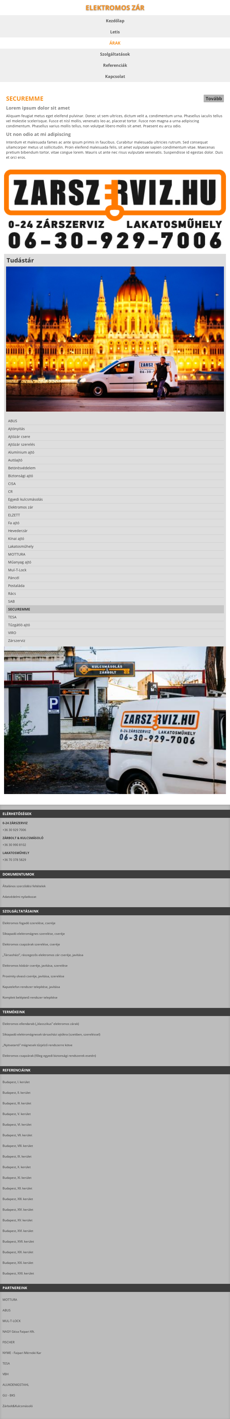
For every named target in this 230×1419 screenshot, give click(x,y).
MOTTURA (10, 1300)
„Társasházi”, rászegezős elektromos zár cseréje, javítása (43, 955)
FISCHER (8, 1342)
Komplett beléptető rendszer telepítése (30, 997)
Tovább (214, 98)
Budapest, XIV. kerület (18, 1209)
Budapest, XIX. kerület (18, 1252)
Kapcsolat (115, 76)
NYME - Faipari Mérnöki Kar (22, 1353)
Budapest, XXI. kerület (18, 1263)
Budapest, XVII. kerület (18, 1241)
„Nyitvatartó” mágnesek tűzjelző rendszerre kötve (37, 1045)
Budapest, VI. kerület (17, 1124)
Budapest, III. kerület (17, 1103)
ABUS (7, 1310)
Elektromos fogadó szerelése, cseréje (29, 923)
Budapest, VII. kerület (17, 1135)
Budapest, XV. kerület (17, 1220)
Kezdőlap (115, 21)
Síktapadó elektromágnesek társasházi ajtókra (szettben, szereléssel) (51, 1034)
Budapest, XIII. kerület (18, 1199)
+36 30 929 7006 (14, 830)
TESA (6, 1363)
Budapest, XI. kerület (17, 1177)
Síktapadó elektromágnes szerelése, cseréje (34, 933)
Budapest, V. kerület (17, 1114)
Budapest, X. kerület (17, 1167)
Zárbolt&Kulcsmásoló (18, 1406)
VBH (6, 1374)
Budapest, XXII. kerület (18, 1273)
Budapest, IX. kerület (17, 1156)
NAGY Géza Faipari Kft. (19, 1331)
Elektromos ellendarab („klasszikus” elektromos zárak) (41, 1024)
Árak (115, 43)
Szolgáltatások (115, 54)
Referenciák (115, 65)
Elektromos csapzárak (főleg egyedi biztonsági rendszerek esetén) (49, 1055)
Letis (115, 32)
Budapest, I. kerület (16, 1082)
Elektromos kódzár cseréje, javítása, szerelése (35, 965)
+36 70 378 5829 (14, 860)
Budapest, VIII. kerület (18, 1146)
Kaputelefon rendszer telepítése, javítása (31, 987)
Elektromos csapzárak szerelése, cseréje (31, 944)
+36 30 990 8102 (14, 845)
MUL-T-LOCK (12, 1321)
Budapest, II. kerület (16, 1092)
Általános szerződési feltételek (24, 886)
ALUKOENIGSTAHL (16, 1385)
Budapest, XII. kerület (17, 1188)
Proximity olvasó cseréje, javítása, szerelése (33, 976)
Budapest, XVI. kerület (18, 1231)
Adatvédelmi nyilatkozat (19, 897)
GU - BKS (9, 1395)
